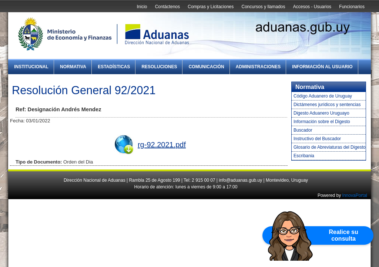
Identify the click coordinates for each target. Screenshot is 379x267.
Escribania (304, 155)
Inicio (142, 6)
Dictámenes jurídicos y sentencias (327, 104)
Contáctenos (167, 6)
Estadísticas (114, 66)
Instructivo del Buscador (317, 138)
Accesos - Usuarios (312, 6)
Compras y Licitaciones (211, 6)
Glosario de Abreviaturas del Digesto (330, 147)
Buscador (303, 130)
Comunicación (206, 66)
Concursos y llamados (263, 6)
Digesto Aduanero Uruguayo (321, 113)
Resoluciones (159, 66)
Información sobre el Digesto (322, 121)
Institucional (31, 66)
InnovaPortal (354, 195)
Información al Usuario (322, 66)
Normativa (73, 66)
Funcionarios (352, 6)
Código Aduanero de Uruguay (323, 96)
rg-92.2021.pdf (162, 145)
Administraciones (258, 66)
